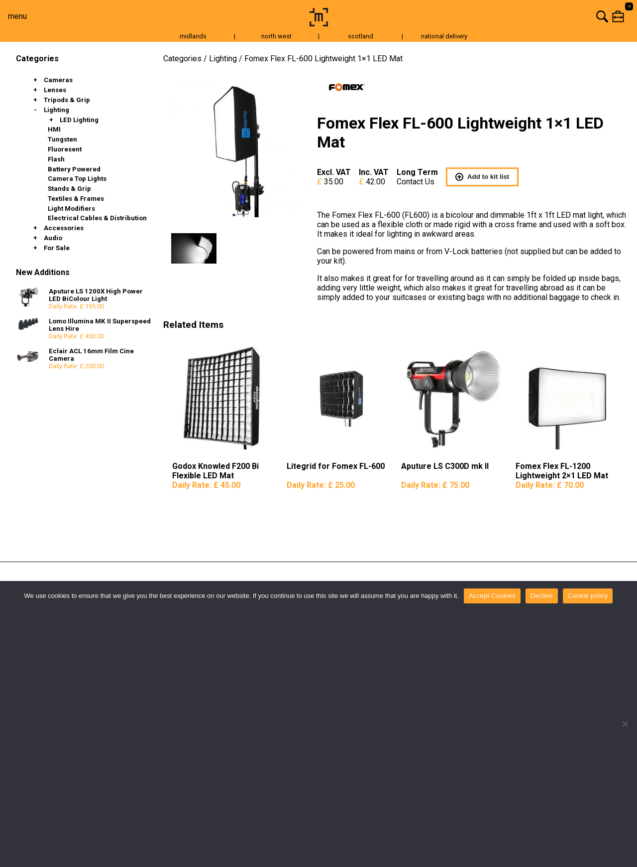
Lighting (56, 110)
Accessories (64, 228)
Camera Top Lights (77, 178)
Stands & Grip (69, 188)
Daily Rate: (206, 485)
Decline (542, 595)
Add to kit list (482, 177)
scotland (360, 36)
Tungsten (62, 139)
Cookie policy (588, 595)
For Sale (57, 248)
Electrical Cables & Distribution (97, 218)
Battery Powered (74, 169)
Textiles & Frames (76, 198)
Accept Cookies (492, 595)
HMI (54, 129)
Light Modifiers (71, 208)
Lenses (55, 90)
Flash (56, 159)
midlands (193, 36)
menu (17, 16)
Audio (53, 238)
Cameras (58, 80)
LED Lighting (79, 120)
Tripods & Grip (67, 100)
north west (276, 36)
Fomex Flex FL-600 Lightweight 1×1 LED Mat (323, 58)
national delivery (444, 36)
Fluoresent (65, 149)
